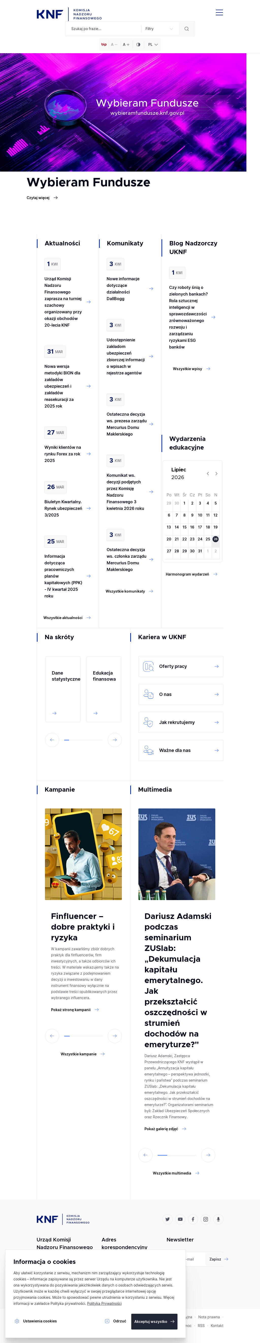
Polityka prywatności (68, 1303)
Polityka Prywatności (104, 1303)
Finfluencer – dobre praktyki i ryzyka (83, 927)
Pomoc (186, 1325)
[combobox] (152, 44)
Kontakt (217, 1325)
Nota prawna (209, 1317)
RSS (201, 1325)
